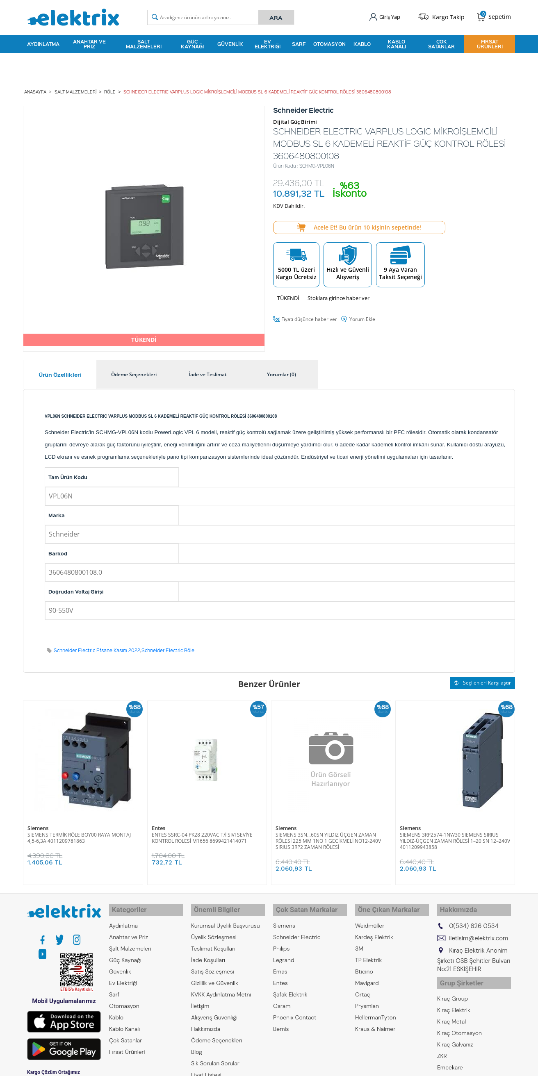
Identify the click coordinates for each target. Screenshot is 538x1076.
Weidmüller (369, 919)
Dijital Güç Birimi (295, 119)
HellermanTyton (375, 1011)
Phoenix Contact (294, 1011)
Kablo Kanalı (396, 42)
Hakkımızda (205, 1022)
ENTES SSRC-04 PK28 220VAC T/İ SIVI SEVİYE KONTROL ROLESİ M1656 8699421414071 (202, 835)
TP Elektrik (368, 954)
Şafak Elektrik (290, 988)
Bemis (281, 1022)
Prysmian (367, 999)
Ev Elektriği (267, 42)
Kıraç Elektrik (453, 1000)
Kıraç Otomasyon (459, 1023)
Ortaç (362, 988)
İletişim (200, 999)
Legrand (283, 954)
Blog (196, 1045)
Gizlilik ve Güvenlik (214, 976)
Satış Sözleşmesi (212, 965)
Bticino (364, 965)
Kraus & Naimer (375, 1022)
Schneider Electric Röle (167, 647)
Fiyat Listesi (206, 1068)
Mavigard (367, 976)
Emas (280, 965)
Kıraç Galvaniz (455, 1035)
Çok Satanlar (441, 42)
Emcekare (450, 1058)
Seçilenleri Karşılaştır (482, 679)
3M (359, 942)
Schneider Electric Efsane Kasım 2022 (97, 647)
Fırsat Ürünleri (490, 42)
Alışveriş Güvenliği (214, 1011)
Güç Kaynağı (192, 42)
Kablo (362, 42)
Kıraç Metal (451, 1012)
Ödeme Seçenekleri (216, 1034)
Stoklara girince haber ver (338, 295)
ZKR (442, 1046)
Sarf (298, 42)
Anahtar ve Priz (89, 42)
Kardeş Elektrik (374, 931)
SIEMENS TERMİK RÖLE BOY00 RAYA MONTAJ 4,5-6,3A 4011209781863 (79, 835)
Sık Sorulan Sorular (215, 1057)
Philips (281, 942)
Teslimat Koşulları (213, 942)
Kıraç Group (452, 989)
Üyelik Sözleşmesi (214, 931)
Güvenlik (230, 42)
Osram (282, 999)
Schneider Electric (297, 931)
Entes (158, 825)
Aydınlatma (43, 42)
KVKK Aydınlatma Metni (221, 988)
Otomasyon (329, 42)
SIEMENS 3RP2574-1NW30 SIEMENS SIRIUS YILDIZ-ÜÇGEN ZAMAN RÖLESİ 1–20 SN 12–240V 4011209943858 (455, 838)
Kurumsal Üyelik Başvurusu (225, 919)
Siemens (37, 825)
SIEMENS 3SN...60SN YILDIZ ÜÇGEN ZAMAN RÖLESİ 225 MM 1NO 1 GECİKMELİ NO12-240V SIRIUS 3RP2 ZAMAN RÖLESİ (328, 838)
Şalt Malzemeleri (144, 42)
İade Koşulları (208, 954)
